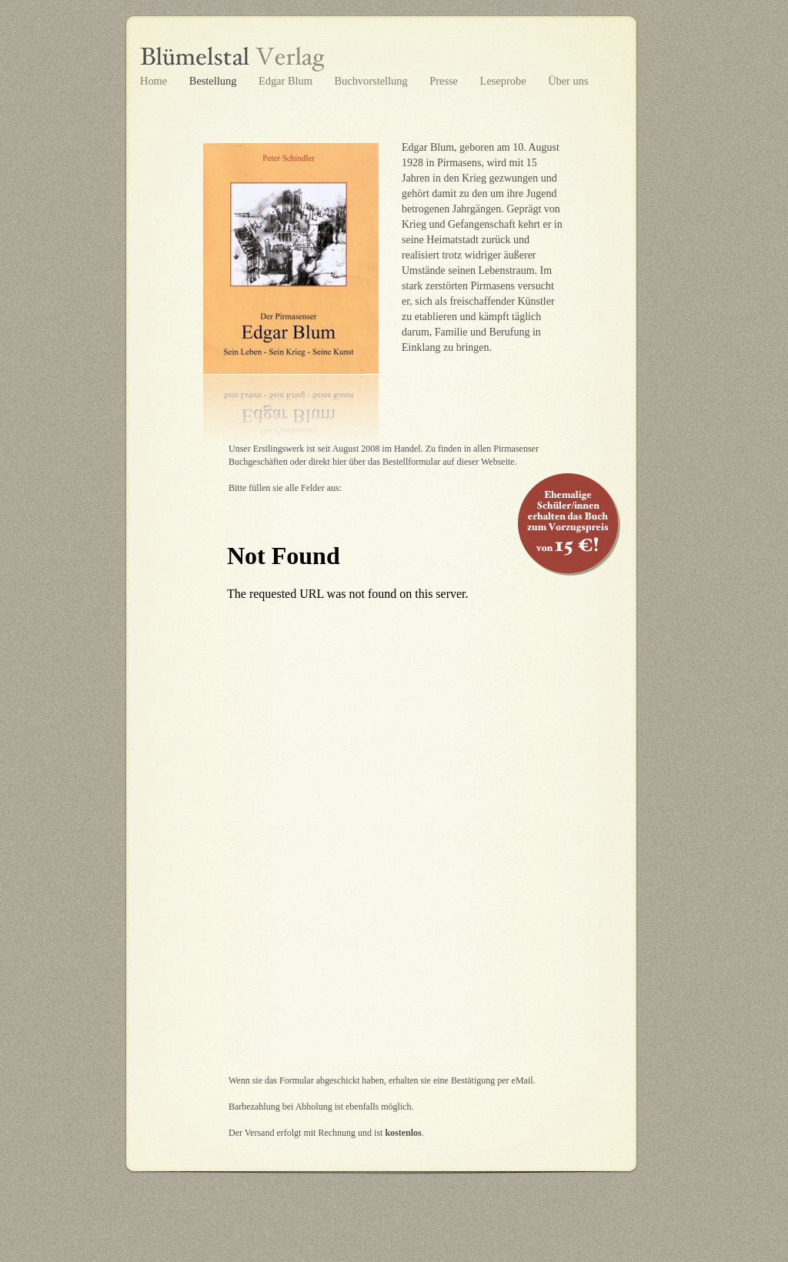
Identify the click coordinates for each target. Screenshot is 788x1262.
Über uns (568, 81)
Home (155, 81)
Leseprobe (504, 81)
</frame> (381, 810)
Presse (444, 81)
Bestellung (214, 81)
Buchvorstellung (372, 81)
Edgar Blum (287, 81)
